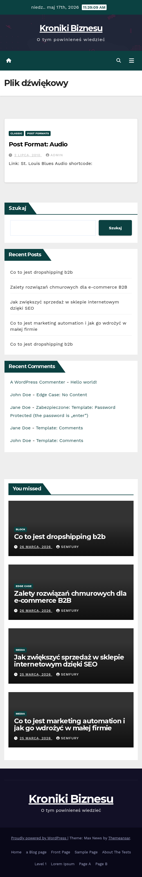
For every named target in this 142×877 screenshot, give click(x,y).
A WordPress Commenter (37, 382)
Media (20, 649)
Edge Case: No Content (61, 394)
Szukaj (17, 208)
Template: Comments (59, 427)
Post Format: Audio (38, 144)
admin (54, 155)
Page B (101, 864)
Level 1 (40, 864)
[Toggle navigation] (131, 60)
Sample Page (86, 852)
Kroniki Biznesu (71, 28)
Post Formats (38, 133)
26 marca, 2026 (36, 547)
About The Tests (116, 852)
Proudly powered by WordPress (39, 838)
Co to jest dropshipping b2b (41, 272)
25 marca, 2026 (36, 674)
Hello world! (84, 382)
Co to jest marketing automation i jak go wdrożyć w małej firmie (69, 724)
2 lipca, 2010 (28, 155)
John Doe (20, 394)
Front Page (60, 852)
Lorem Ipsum (63, 864)
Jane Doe (20, 407)
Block (20, 529)
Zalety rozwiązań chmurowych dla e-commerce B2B (68, 287)
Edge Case (23, 586)
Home (16, 852)
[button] (118, 60)
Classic (16, 133)
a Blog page (36, 852)
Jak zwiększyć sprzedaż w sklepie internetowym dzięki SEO (69, 660)
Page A (85, 864)
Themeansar (119, 838)
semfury (67, 547)
